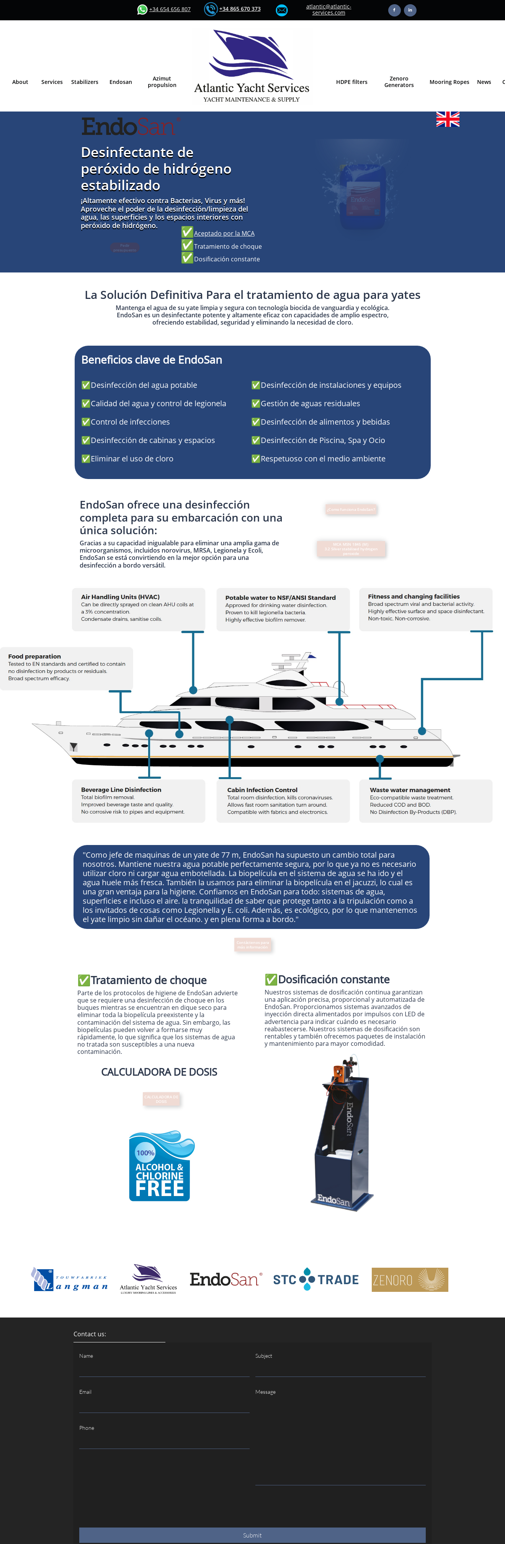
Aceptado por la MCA (224, 233)
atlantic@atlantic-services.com (328, 9)
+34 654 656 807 (170, 9)
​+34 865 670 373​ (240, 8)
